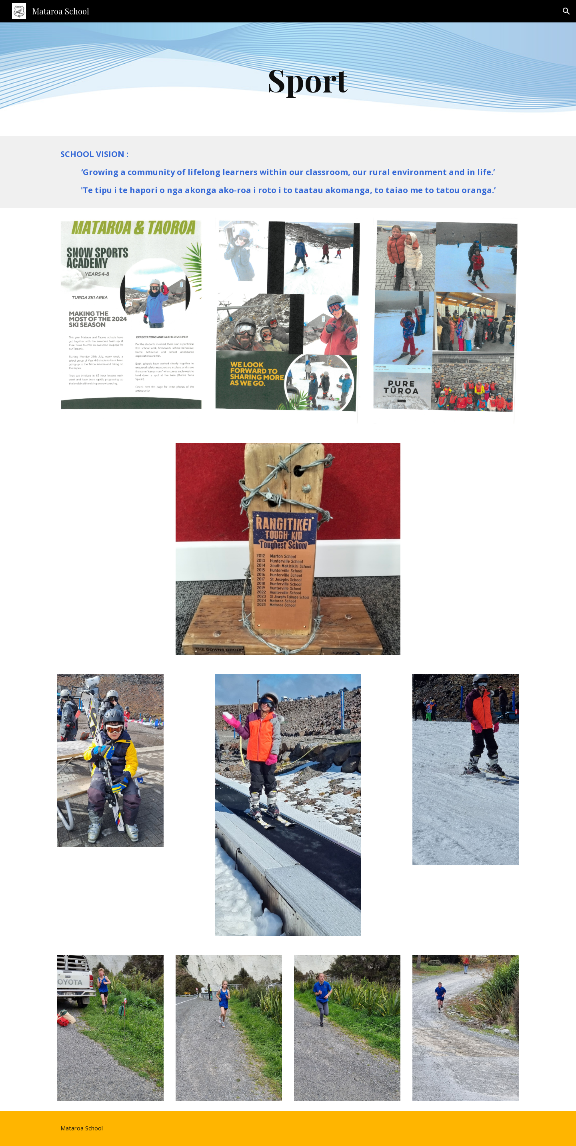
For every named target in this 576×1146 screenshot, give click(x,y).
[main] (308, 79)
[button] (566, 11)
